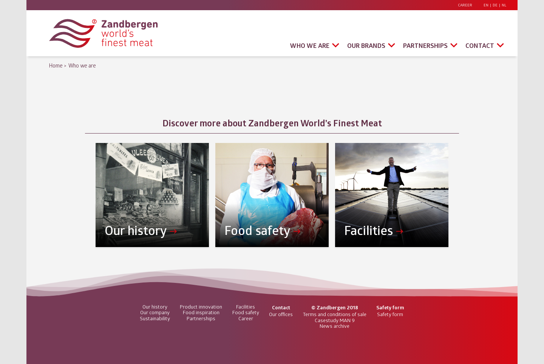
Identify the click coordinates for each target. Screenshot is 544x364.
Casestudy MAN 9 (335, 320)
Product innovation (201, 307)
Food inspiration (201, 312)
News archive (334, 326)
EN (486, 5)
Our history (154, 307)
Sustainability (155, 318)
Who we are (309, 45)
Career (465, 5)
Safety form (390, 314)
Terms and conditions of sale (334, 314)
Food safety (245, 312)
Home (56, 65)
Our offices (281, 314)
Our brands (366, 45)
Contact (479, 45)
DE (495, 5)
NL (504, 5)
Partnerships (425, 45)
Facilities (245, 307)
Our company (155, 312)
